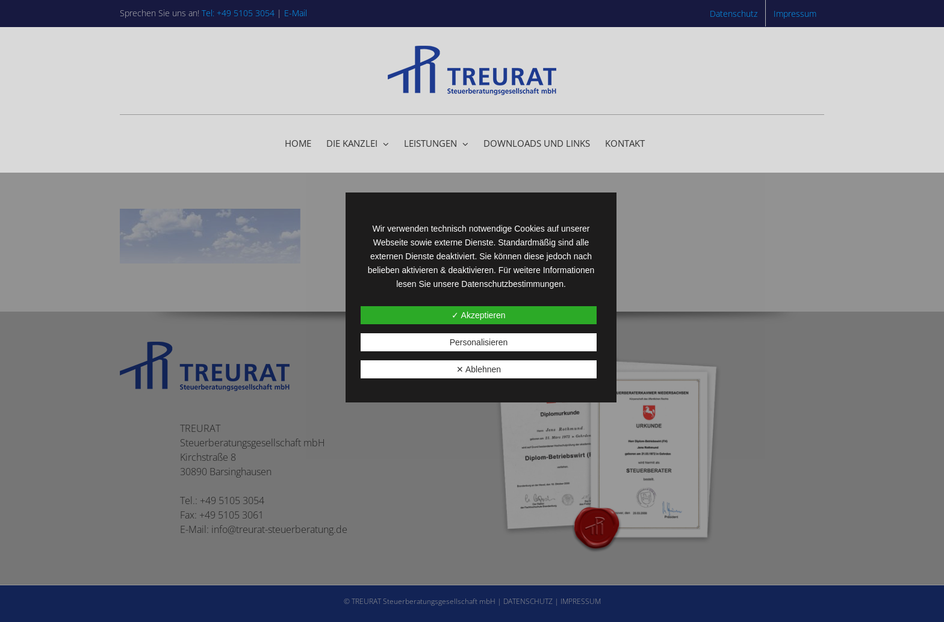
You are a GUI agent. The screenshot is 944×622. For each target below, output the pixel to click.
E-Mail (295, 13)
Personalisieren (479, 342)
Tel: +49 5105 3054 (238, 13)
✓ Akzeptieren (478, 315)
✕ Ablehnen (478, 369)
